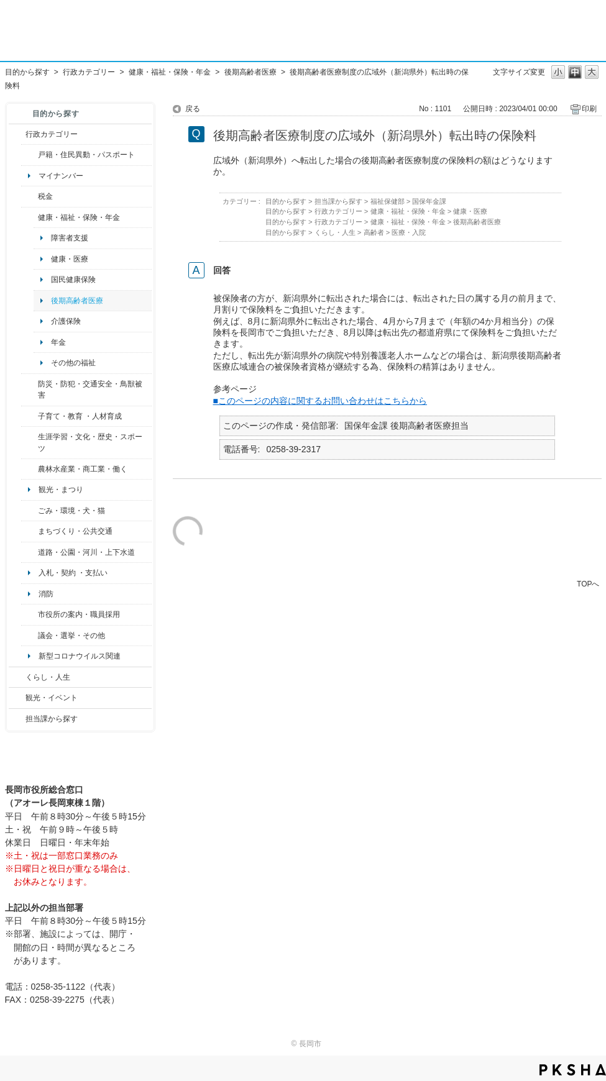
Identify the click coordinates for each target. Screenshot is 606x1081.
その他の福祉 (73, 362)
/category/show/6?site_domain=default (29, 531)
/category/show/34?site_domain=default (29, 469)
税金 (45, 196)
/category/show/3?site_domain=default (17, 134)
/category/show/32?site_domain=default (29, 614)
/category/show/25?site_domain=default (29, 389)
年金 (58, 342)
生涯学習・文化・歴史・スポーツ (90, 442)
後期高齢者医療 (250, 72)
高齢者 (374, 232)
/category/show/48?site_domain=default (29, 416)
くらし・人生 (47, 677)
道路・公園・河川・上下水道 (86, 552)
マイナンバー (61, 175)
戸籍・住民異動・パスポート (86, 154)
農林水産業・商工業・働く (82, 469)
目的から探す (27, 72)
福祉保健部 (387, 201)
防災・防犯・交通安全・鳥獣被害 (90, 389)
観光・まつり (61, 489)
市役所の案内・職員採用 (79, 614)
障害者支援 (69, 238)
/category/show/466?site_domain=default (29, 635)
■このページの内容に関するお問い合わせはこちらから (320, 401)
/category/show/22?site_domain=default (29, 510)
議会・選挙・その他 (71, 635)
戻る (192, 108)
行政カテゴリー (89, 72)
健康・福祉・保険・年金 (170, 72)
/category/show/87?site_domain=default (29, 552)
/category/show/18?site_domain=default (17, 697)
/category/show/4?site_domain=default (29, 217)
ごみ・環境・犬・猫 (71, 510)
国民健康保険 (73, 279)
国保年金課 (429, 201)
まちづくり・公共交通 (75, 531)
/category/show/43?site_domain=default (29, 442)
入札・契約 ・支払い (73, 572)
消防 (46, 594)
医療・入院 (409, 232)
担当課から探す (51, 718)
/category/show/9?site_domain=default (17, 718)
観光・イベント (51, 697)
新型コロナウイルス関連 (80, 656)
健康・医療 (69, 259)
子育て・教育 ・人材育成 (80, 416)
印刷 (589, 108)
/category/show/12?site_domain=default (17, 677)
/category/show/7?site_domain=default (29, 154)
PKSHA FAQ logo (572, 1070)
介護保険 (66, 321)
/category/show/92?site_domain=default (29, 196)
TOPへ (588, 584)
